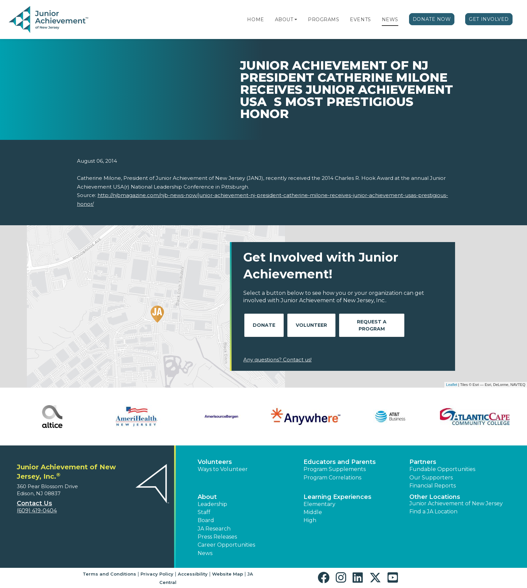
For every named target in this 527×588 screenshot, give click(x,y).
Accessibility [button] (193, 574)
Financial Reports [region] (432, 485)
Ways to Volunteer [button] (223, 469)
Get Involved (489, 19)
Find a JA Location (433, 511)
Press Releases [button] (217, 537)
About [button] (207, 497)
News (390, 19)
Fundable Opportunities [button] (442, 469)
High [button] (309, 520)
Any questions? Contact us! (277, 359)
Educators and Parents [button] (339, 462)
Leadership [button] (212, 504)
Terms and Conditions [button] (109, 574)
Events (360, 19)
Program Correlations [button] (332, 477)
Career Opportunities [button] (226, 545)
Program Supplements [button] (334, 469)
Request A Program (372, 325)
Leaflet (451, 385)
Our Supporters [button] (431, 477)
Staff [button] (204, 512)
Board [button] (206, 520)
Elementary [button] (319, 504)
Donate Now (432, 19)
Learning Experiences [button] (337, 497)
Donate (264, 325)
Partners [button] (422, 462)
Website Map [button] (227, 574)
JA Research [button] (214, 528)
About (284, 19)
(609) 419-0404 (37, 510)
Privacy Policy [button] (156, 574)
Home (255, 19)
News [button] (205, 553)
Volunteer (311, 325)
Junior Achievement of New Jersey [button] (456, 503)
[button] (295, 19)
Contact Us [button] (34, 503)
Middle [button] (312, 512)
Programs (323, 19)
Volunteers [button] (215, 462)
